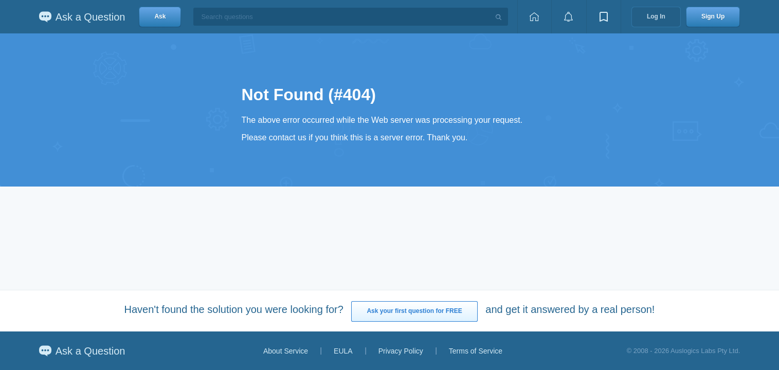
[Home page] (534, 16)
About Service (285, 351)
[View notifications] (568, 16)
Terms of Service (475, 351)
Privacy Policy (400, 351)
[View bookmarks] (603, 16)
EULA (343, 351)
